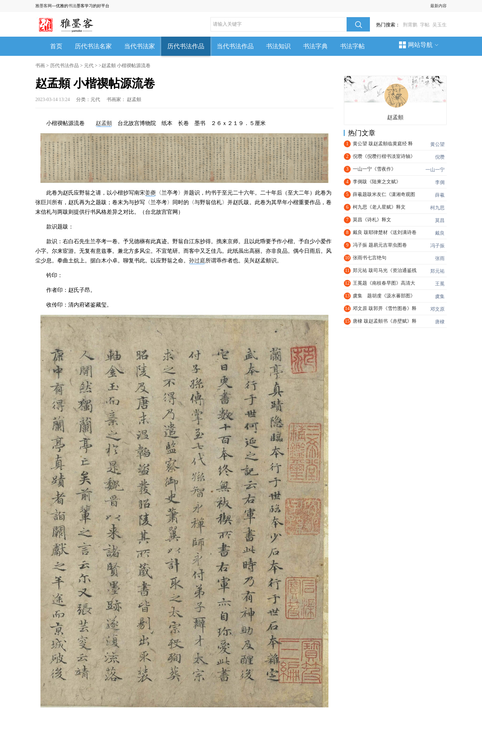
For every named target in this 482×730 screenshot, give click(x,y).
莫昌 (440, 220)
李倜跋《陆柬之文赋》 (377, 181)
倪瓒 (440, 157)
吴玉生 (439, 24)
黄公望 (437, 144)
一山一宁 (435, 169)
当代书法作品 (235, 46)
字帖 (425, 24)
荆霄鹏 (410, 24)
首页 (56, 46)
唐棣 (440, 321)
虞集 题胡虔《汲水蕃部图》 (384, 295)
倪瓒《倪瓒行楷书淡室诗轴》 (384, 156)
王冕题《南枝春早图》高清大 (384, 283)
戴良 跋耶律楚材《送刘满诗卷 (385, 232)
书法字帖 (352, 46)
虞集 (440, 296)
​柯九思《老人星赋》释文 (379, 207)
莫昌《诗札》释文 (372, 219)
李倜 (440, 182)
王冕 (440, 283)
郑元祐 (437, 271)
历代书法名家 (93, 46)
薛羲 (440, 195)
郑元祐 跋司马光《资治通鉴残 (385, 270)
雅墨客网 (43, 5)
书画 (40, 65)
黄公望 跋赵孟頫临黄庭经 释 (383, 143)
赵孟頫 (134, 99)
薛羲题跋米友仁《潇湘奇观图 (384, 194)
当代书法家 (139, 46)
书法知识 (278, 46)
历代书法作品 (185, 46)
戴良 (440, 233)
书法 (72, 5)
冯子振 (437, 245)
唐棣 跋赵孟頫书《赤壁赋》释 (385, 321)
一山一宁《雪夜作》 (374, 169)
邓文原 (437, 309)
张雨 (440, 258)
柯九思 (437, 207)
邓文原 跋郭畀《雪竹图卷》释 (385, 308)
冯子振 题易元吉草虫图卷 (380, 245)
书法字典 (315, 46)
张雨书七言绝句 (369, 257)
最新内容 (438, 5)
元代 (89, 65)
